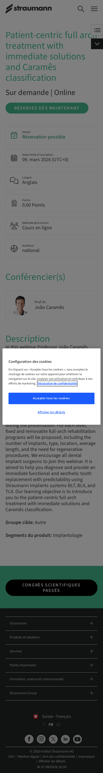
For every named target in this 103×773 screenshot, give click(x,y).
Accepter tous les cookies (51, 398)
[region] (51, 386)
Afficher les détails (51, 412)
